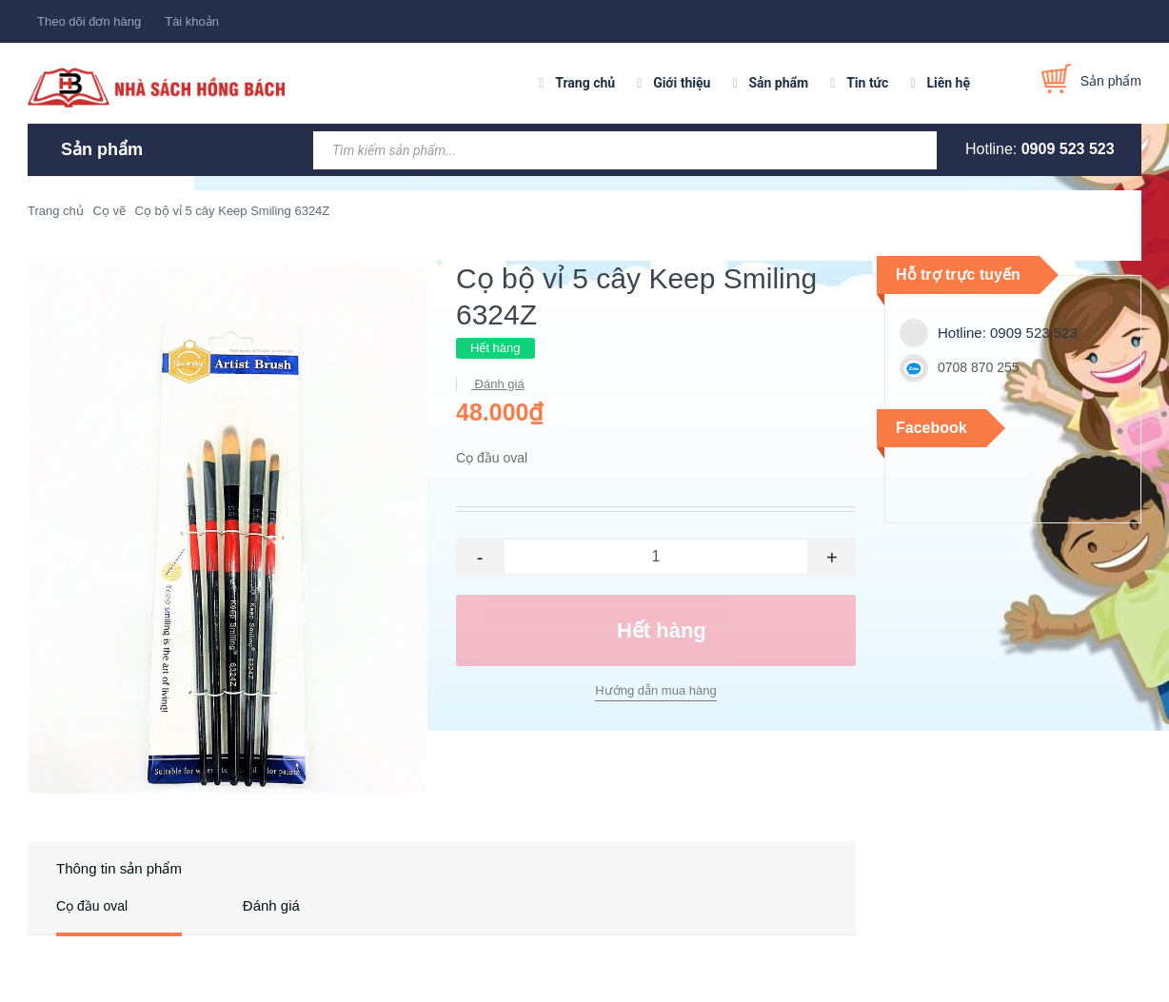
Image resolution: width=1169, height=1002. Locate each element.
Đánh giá (498, 384)
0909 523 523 (1068, 149)
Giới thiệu (681, 82)
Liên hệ (948, 82)
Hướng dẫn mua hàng (655, 690)
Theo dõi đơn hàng (89, 21)
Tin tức (867, 82)
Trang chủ (585, 82)
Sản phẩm (778, 82)
